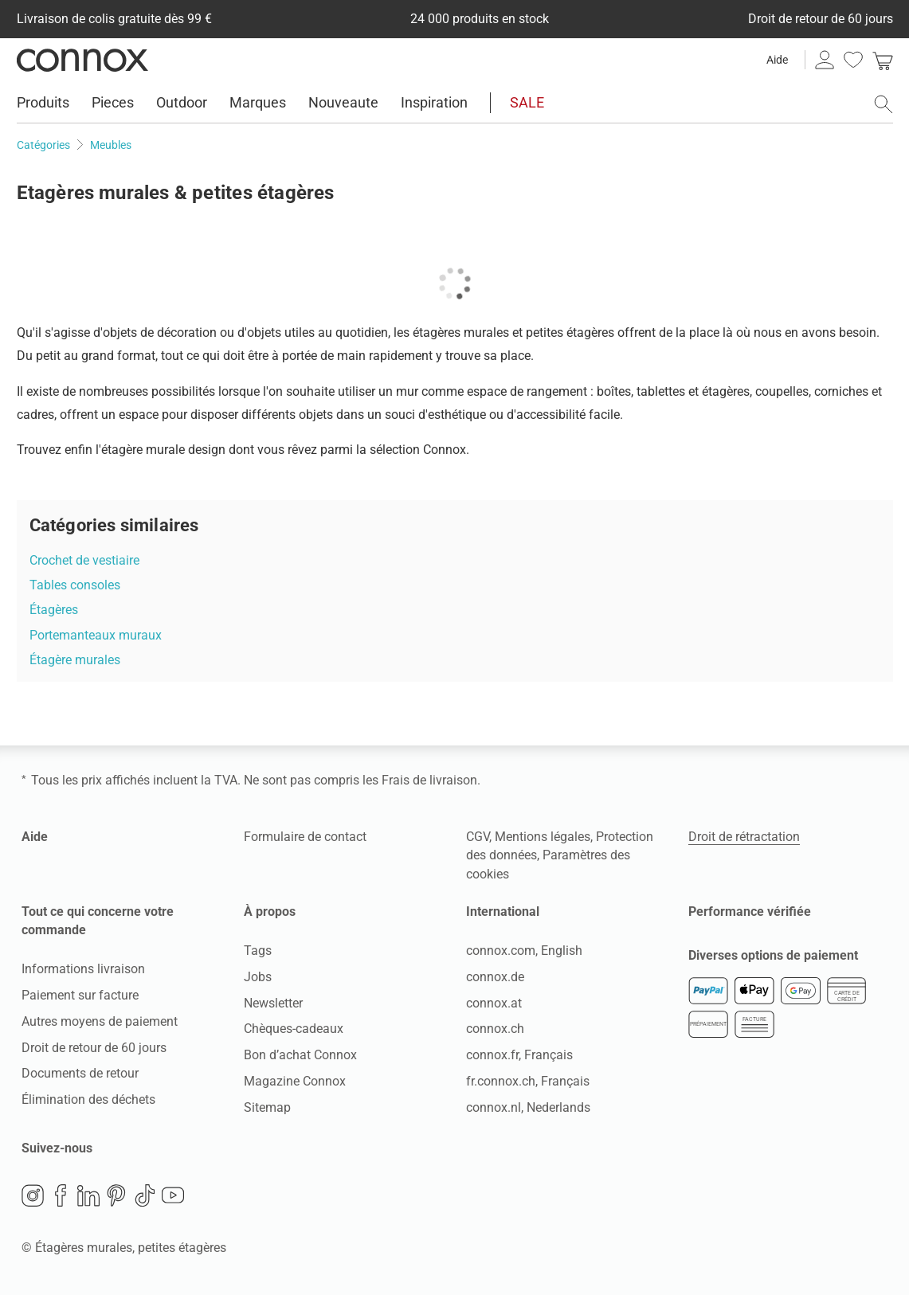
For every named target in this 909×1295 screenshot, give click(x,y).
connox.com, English (524, 950)
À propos (270, 911)
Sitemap (267, 1107)
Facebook (60, 1195)
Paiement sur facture (80, 995)
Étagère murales (74, 659)
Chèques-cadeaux (293, 1028)
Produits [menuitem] (43, 102)
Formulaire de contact (305, 836)
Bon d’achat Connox (300, 1054)
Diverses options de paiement (773, 955)
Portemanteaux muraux (95, 635)
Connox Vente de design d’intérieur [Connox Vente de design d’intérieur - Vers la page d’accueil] (82, 60)
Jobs (258, 976)
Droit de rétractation (744, 836)
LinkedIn (88, 1195)
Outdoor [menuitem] (181, 102)
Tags (258, 950)
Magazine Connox (295, 1081)
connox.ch (495, 1028)
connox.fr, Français (519, 1054)
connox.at (494, 1003)
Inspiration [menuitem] (434, 102)
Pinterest (116, 1195)
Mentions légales (542, 836)
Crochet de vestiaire (84, 560)
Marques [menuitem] (257, 102)
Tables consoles (74, 585)
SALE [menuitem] (527, 102)
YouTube (173, 1195)
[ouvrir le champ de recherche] (883, 104)
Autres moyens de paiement (100, 1021)
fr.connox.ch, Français (528, 1081)
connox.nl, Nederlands (528, 1107)
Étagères (53, 609)
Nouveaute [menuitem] (343, 102)
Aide (777, 59)
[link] (882, 59)
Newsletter (273, 1003)
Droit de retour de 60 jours (94, 1047)
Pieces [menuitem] (113, 102)
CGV (477, 836)
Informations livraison (83, 968)
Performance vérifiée (749, 911)
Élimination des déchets (88, 1099)
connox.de (495, 976)
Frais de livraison (429, 780)
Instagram (33, 1195)
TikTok (145, 1195)
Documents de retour (80, 1073)
